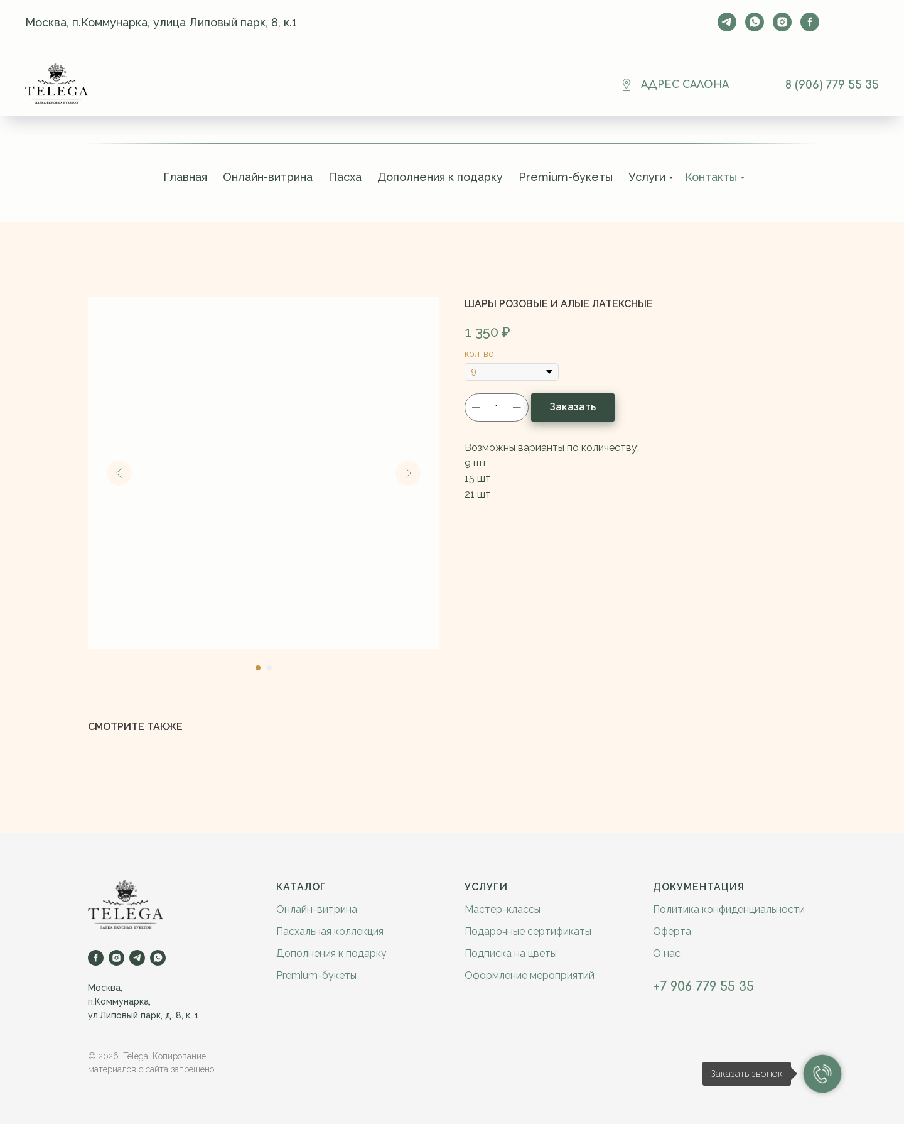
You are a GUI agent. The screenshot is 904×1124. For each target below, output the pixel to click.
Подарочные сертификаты (528, 931)
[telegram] (727, 22)
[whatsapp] (754, 22)
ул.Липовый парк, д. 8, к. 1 (143, 1015)
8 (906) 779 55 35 (832, 85)
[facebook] (809, 22)
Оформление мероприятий (530, 975)
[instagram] (782, 22)
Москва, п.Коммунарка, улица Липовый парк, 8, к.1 (161, 22)
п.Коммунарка (118, 1001)
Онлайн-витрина (268, 176)
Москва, (105, 988)
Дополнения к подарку (440, 176)
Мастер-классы (503, 909)
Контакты (711, 176)
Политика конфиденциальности (729, 909)
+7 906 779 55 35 (703, 986)
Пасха (345, 176)
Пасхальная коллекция (330, 931)
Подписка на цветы (511, 953)
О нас (667, 953)
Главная (185, 176)
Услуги (646, 176)
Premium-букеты (566, 176)
